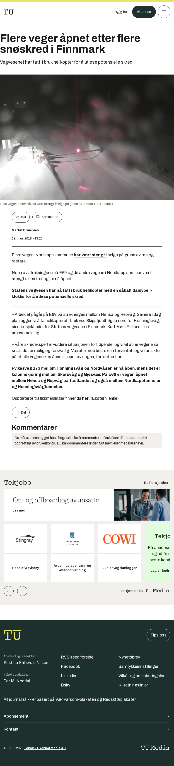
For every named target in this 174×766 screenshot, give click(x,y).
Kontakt (87, 729)
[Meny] (164, 11)
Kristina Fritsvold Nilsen (26, 662)
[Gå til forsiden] (9, 11)
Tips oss (158, 635)
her (85, 398)
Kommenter (47, 217)
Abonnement (87, 716)
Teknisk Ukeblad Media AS (45, 748)
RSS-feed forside (77, 657)
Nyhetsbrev (129, 657)
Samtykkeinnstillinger (138, 666)
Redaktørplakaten (120, 699)
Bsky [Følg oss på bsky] (65, 685)
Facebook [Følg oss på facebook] (70, 666)
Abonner (143, 12)
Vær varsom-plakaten (76, 699)
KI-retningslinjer (133, 685)
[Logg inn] (119, 12)
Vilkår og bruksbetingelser (142, 676)
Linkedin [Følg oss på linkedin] (68, 676)
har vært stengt (90, 255)
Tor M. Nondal (17, 681)
